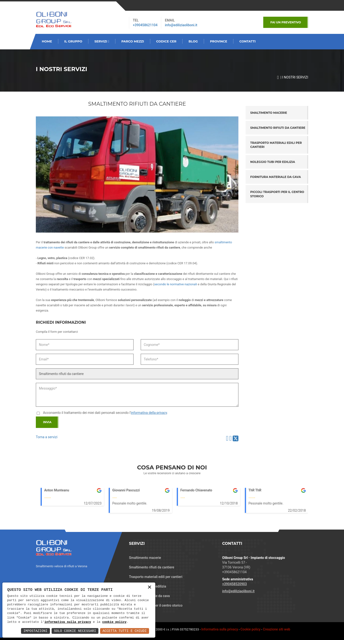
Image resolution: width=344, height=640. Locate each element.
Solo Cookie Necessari (75, 631)
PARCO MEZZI (132, 41)
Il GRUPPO (73, 41)
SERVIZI (101, 41)
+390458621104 (145, 25)
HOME (47, 41)
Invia (47, 422)
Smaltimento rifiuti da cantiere (278, 128)
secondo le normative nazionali (175, 284)
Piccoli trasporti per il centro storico (277, 194)
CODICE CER (166, 41)
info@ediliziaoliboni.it (181, 25)
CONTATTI (247, 41)
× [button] (149, 587)
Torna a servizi (46, 437)
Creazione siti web (276, 629)
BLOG (193, 41)
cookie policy (114, 622)
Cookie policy (250, 629)
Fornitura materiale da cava (275, 177)
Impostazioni (35, 631)
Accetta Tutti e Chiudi (124, 631)
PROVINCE (218, 41)
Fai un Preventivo (285, 22)
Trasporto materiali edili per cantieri (276, 145)
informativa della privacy (149, 413)
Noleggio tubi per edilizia (272, 162)
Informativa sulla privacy (219, 629)
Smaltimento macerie (268, 112)
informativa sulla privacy (67, 622)
